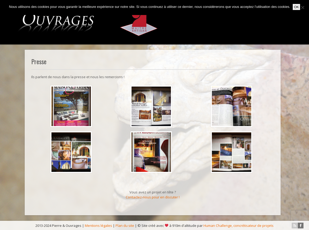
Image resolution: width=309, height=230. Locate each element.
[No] (302, 7)
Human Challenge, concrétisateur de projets (238, 225)
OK (296, 7)
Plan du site (125, 225)
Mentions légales (98, 225)
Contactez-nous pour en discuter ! (153, 197)
